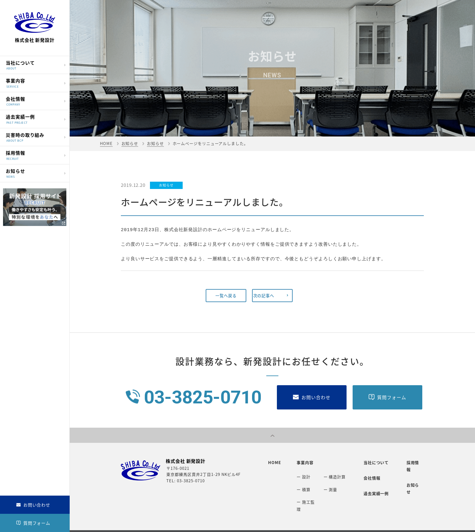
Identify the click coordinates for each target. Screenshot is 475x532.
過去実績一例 (33, 118)
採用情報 (33, 154)
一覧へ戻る (226, 295)
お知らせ (33, 172)
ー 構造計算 (331, 473)
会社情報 (33, 100)
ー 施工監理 (305, 493)
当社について (33, 64)
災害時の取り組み (33, 136)
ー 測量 (327, 483)
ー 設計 (300, 473)
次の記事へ (271, 295)
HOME (106, 143)
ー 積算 (300, 483)
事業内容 (33, 82)
